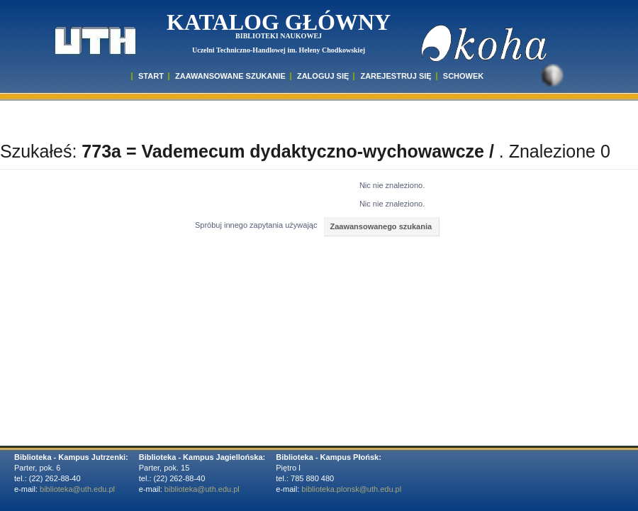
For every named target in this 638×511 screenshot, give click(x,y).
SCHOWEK (463, 76)
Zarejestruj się (395, 76)
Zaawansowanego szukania (381, 226)
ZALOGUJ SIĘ (323, 76)
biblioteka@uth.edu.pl (77, 489)
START (151, 76)
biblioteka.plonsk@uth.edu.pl (351, 489)
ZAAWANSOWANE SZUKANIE (230, 76)
